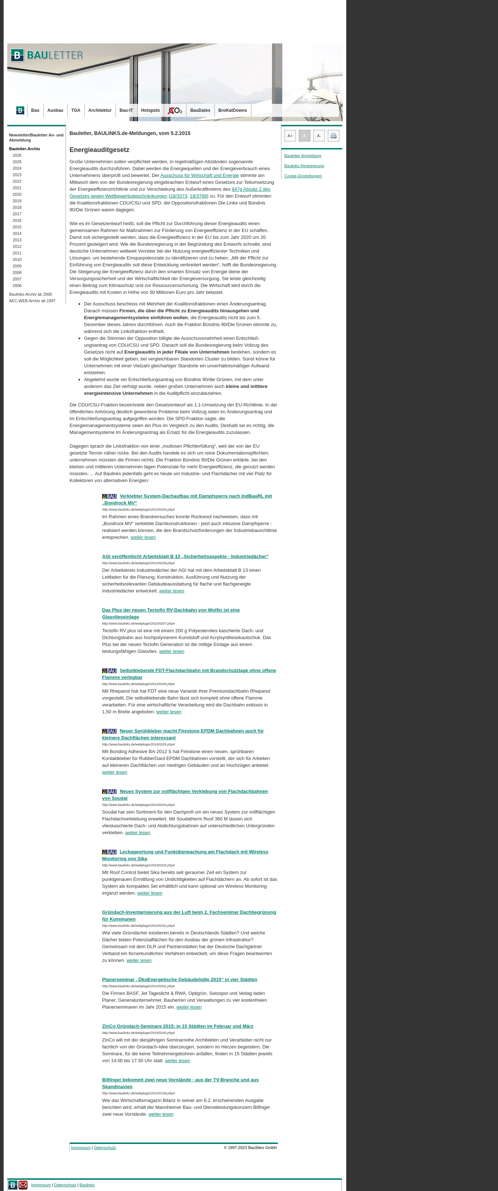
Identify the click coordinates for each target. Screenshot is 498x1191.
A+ (290, 136)
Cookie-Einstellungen (303, 176)
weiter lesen (143, 537)
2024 (17, 168)
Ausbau (55, 110)
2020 (17, 194)
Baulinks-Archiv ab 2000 (30, 294)
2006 (17, 285)
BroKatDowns (232, 110)
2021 (17, 188)
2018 (17, 207)
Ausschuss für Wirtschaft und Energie (199, 175)
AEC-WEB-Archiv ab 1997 (32, 301)
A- (319, 136)
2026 (17, 155)
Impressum (81, 1147)
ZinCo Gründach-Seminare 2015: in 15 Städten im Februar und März (178, 1026)
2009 (17, 266)
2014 (17, 233)
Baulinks (87, 1185)
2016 (17, 220)
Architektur (100, 110)
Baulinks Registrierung (304, 166)
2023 (17, 175)
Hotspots (150, 110)
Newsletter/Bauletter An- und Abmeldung (36, 137)
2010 (17, 259)
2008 (17, 272)
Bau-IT (126, 110)
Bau (35, 110)
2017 (17, 214)
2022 (17, 181)
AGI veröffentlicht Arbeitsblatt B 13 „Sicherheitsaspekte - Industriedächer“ (185, 556)
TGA (75, 110)
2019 (17, 201)
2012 (17, 246)
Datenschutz (105, 1147)
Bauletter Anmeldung (302, 155)
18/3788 (198, 196)
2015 (17, 227)
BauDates (200, 110)
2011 (17, 253)
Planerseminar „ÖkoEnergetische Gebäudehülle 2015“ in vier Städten (179, 979)
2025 (17, 162)
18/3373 (178, 196)
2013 (17, 240)
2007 (17, 279)
